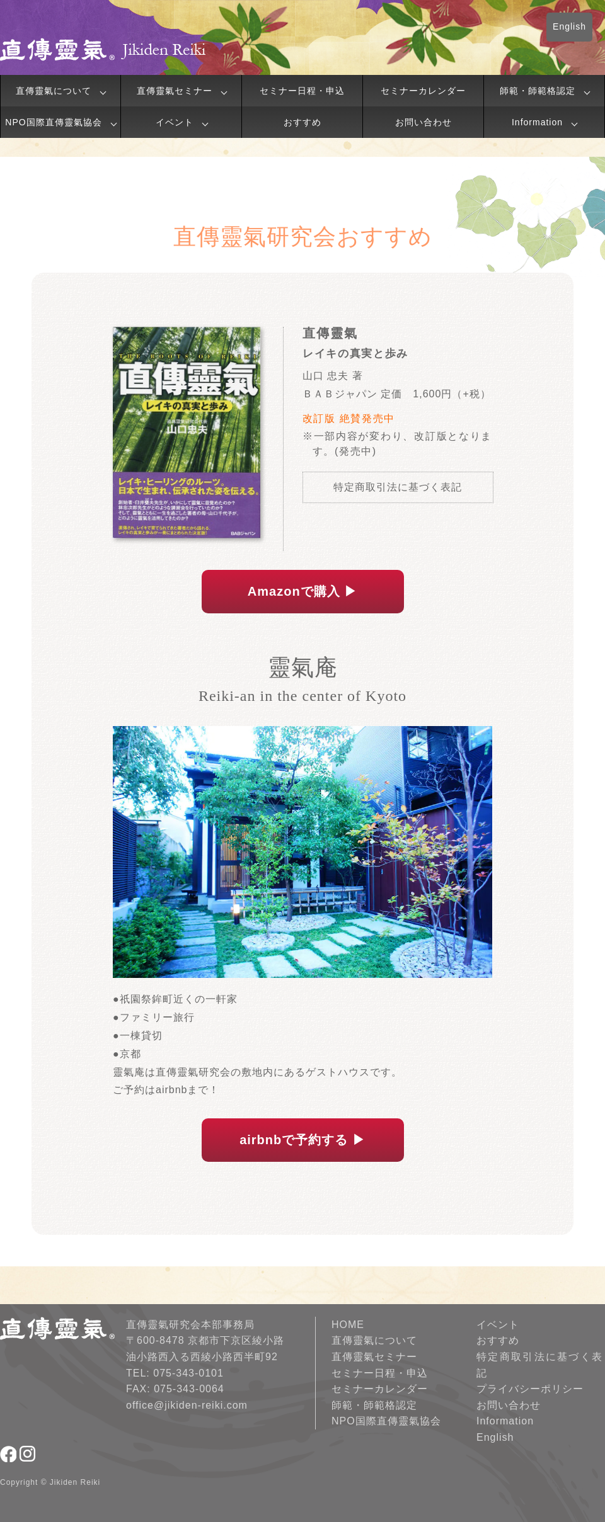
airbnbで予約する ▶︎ (302, 1140)
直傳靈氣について (53, 91)
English (569, 26)
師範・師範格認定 (537, 91)
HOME (347, 1324)
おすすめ (302, 122)
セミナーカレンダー (423, 91)
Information (537, 122)
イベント (174, 122)
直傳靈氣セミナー (174, 91)
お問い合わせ (423, 122)
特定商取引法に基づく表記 (397, 487)
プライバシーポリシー (530, 1388)
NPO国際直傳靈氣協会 (53, 122)
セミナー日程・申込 (302, 91)
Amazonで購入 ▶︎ (302, 591)
